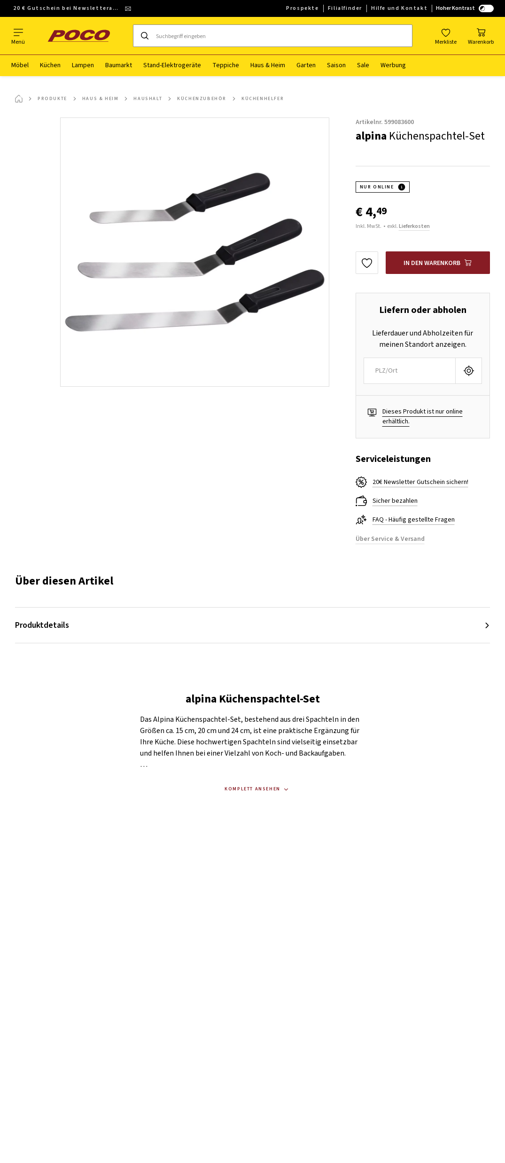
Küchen (50, 65)
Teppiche (225, 65)
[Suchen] (144, 35)
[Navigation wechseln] (18, 36)
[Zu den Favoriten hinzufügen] (367, 262)
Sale (363, 65)
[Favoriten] (446, 36)
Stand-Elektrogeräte (172, 65)
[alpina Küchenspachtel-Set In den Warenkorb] (438, 262)
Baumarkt (118, 65)
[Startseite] (19, 98)
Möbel (20, 65)
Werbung (393, 65)
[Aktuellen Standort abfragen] (468, 370)
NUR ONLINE (377, 187)
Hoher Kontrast (465, 8)
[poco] (79, 36)
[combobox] (410, 370)
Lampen (83, 65)
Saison (336, 65)
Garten (306, 65)
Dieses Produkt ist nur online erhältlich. (422, 416)
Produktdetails (42, 625)
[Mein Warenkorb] (481, 36)
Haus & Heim (267, 65)
